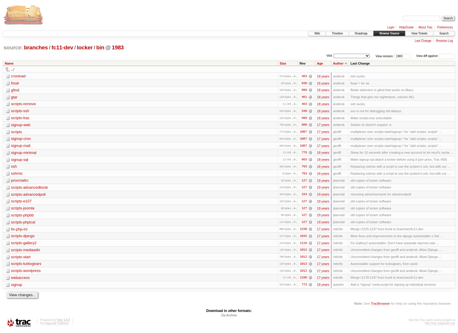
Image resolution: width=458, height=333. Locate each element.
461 (304, 97)
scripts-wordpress (26, 272)
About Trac (425, 27)
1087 (303, 132)
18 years (323, 76)
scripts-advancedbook (29, 188)
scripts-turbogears (26, 265)
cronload (18, 76)
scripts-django (23, 237)
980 (304, 125)
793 (304, 167)
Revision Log (444, 40)
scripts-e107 (21, 202)
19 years (323, 181)
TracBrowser (380, 305)
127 (304, 181)
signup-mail (20, 146)
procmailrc (20, 181)
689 (304, 90)
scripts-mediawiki (25, 251)
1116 (303, 244)
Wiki (317, 33)
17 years (323, 125)
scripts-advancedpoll (28, 195)
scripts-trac (20, 118)
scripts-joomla (22, 209)
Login (390, 27)
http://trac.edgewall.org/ (440, 325)
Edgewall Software (56, 325)
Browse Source (389, 33)
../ (12, 69)
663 (304, 160)
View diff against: (435, 56)
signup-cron (21, 139)
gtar (14, 97)
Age (320, 63)
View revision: (385, 56)
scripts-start (21, 258)
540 (304, 111)
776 (304, 153)
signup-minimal (24, 153)
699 (304, 118)
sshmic (17, 174)
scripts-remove (23, 104)
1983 (118, 47)
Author (338, 63)
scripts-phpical (23, 223)
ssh (14, 167)
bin (100, 47)
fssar (15, 83)
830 (304, 83)
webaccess (20, 279)
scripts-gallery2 (24, 244)
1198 (303, 279)
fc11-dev (62, 47)
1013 (303, 265)
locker (85, 47)
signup (16, 286)
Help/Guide (406, 27)
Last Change (423, 40)
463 (304, 76)
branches (36, 47)
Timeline (337, 33)
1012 (303, 251)
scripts (16, 132)
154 (304, 195)
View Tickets (419, 33)
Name (9, 63)
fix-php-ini (19, 230)
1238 (303, 230)
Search (444, 33)
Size (283, 63)
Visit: (329, 55)
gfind (15, 90)
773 (304, 286)
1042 (303, 237)
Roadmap (361, 33)
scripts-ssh (20, 111)
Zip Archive (229, 317)
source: (13, 47)
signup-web (21, 125)
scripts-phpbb (22, 216)
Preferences (445, 27)
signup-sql (19, 160)
